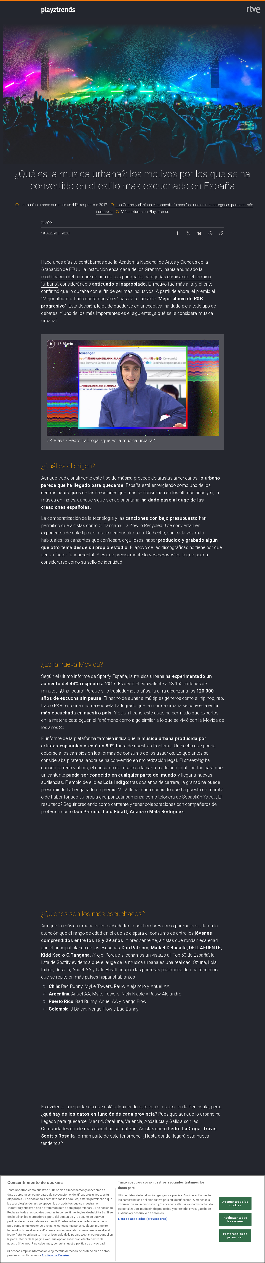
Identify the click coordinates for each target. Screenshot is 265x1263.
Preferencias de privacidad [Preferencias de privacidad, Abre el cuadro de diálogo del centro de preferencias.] (235, 1235)
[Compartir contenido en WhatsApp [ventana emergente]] (210, 232)
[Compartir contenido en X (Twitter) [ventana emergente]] (188, 232)
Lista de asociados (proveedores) (143, 1219)
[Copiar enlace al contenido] (221, 232)
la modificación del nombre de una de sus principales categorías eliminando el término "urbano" (126, 277)
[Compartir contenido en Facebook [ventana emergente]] (177, 232)
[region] (132, 1219)
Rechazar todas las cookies (235, 1219)
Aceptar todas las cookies (235, 1203)
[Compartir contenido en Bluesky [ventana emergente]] (199, 232)
